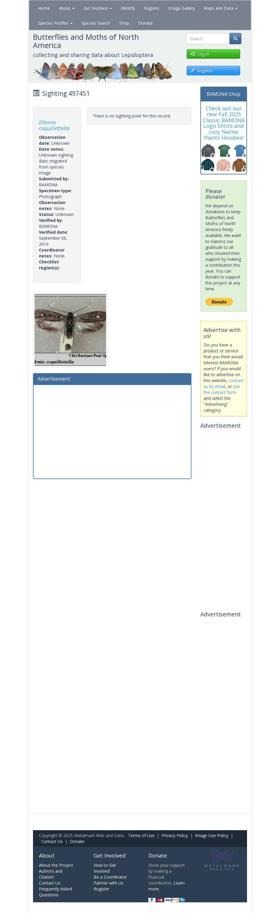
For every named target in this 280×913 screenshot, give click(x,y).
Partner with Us (108, 883)
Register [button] (202, 70)
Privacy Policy (175, 835)
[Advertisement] (112, 431)
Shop (124, 23)
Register (101, 889)
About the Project (56, 865)
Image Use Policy (211, 835)
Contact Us (52, 841)
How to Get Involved (105, 868)
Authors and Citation (50, 874)
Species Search (95, 23)
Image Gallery (181, 8)
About (67, 8)
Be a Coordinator (110, 877)
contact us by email (223, 383)
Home (44, 8)
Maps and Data (220, 8)
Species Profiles (55, 23)
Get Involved (98, 8)
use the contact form (222, 389)
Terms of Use (141, 835)
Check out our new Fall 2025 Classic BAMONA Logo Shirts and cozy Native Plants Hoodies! (224, 123)
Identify (128, 8)
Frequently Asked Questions (55, 892)
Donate (145, 23)
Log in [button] (200, 54)
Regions (151, 8)
